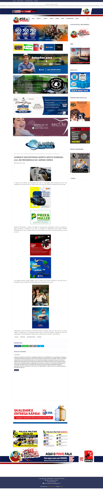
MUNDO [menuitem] (57, 18)
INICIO (14, 0)
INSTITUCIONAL (20, 0)
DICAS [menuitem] (77, 18)
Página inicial (16, 153)
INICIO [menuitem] (33, 18)
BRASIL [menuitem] (52, 18)
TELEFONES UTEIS (29, 0)
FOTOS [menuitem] (62, 18)
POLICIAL (21, 153)
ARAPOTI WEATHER (51, 470)
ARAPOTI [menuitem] (39, 18)
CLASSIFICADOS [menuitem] (70, 18)
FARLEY (61, 486)
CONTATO (36, 0)
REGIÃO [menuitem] (45, 18)
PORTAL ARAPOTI (51, 486)
